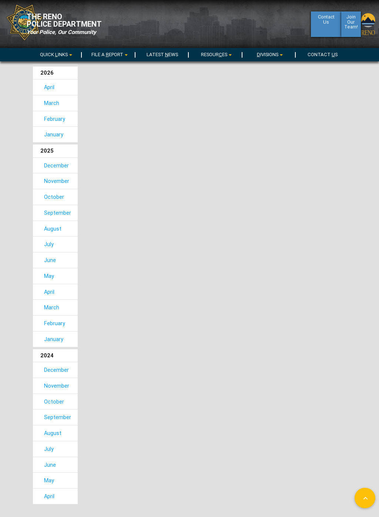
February (54, 118)
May (49, 275)
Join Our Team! (351, 26)
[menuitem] (55, 53)
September (57, 212)
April (49, 87)
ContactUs (325, 23)
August (52, 228)
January (53, 134)
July (49, 244)
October (54, 196)
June (50, 259)
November (56, 180)
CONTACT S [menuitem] (323, 54)
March (51, 102)
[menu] (108, 54)
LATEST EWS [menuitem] (162, 54)
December (56, 165)
